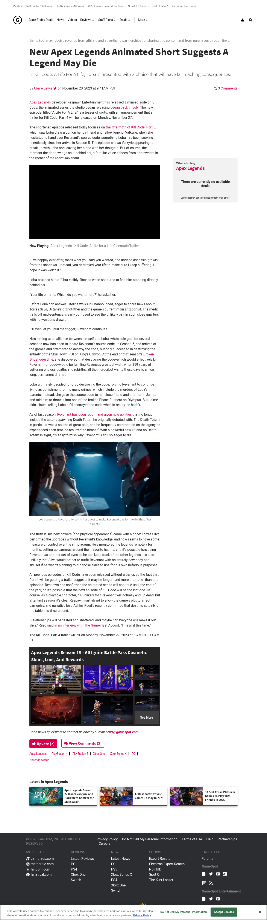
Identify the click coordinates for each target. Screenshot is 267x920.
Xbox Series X (118, 753)
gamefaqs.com (40, 859)
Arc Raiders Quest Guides (184, 6)
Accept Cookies (224, 912)
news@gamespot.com (122, 732)
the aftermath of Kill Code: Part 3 (130, 127)
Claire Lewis (43, 88)
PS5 (114, 869)
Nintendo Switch (39, 760)
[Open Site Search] (251, 20)
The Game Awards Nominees (70, 6)
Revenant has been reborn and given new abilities (94, 414)
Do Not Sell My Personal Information (149, 839)
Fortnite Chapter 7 (159, 6)
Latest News (120, 859)
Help (209, 839)
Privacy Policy (107, 839)
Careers (105, 843)
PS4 (74, 869)
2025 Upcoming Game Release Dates (106, 6)
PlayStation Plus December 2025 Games (32, 6)
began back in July (124, 107)
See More (146, 717)
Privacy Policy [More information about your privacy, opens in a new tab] (142, 915)
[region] (133, 912)
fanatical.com (39, 874)
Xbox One (99, 753)
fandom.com (38, 869)
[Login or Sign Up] (242, 20)
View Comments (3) (83, 743)
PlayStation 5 (80, 753)
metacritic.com (40, 864)
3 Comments (226, 88)
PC (133, 753)
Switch (76, 880)
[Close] (260, 912)
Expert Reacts (159, 859)
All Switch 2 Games (137, 6)
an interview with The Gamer (79, 625)
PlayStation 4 (59, 753)
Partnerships (227, 839)
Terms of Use (192, 839)
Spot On (155, 874)
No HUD (155, 869)
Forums (207, 859)
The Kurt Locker (161, 880)
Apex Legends (190, 168)
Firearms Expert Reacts (167, 864)
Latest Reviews (82, 859)
